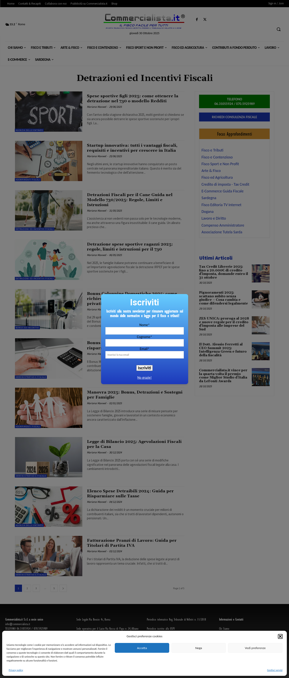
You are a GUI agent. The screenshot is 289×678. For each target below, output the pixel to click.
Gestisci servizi (274, 670)
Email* (144, 349)
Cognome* (144, 337)
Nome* (144, 325)
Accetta (142, 648)
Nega (198, 648)
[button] (280, 636)
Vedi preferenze (255, 648)
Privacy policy (16, 670)
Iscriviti (144, 367)
